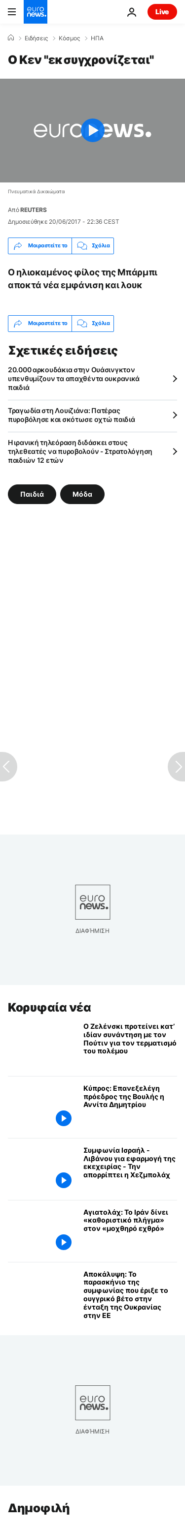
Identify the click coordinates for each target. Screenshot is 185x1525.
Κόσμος (69, 38)
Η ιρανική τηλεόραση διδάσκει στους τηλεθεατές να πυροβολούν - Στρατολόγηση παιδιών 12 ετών (80, 451)
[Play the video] (92, 130)
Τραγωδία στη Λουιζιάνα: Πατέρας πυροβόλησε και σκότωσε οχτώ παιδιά (71, 414)
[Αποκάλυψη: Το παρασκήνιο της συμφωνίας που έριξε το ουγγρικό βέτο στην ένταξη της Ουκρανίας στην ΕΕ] (130, 1295)
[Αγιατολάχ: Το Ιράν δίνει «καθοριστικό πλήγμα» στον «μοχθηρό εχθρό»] (130, 1231)
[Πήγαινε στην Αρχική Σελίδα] (35, 12)
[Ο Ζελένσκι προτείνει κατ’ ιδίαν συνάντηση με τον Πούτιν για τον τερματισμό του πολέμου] (130, 1045)
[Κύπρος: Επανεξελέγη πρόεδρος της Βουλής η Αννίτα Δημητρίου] (130, 1107)
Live (162, 11)
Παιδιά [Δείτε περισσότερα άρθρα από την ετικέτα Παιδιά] (32, 494)
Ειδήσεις (36, 38)
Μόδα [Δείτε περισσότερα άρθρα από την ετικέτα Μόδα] (82, 494)
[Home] (11, 37)
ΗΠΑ (97, 38)
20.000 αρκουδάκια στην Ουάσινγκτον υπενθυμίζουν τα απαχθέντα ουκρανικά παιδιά (74, 378)
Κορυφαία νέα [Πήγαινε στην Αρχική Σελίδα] (49, 1007)
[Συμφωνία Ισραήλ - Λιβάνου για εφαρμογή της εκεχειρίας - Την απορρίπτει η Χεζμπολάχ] (130, 1169)
